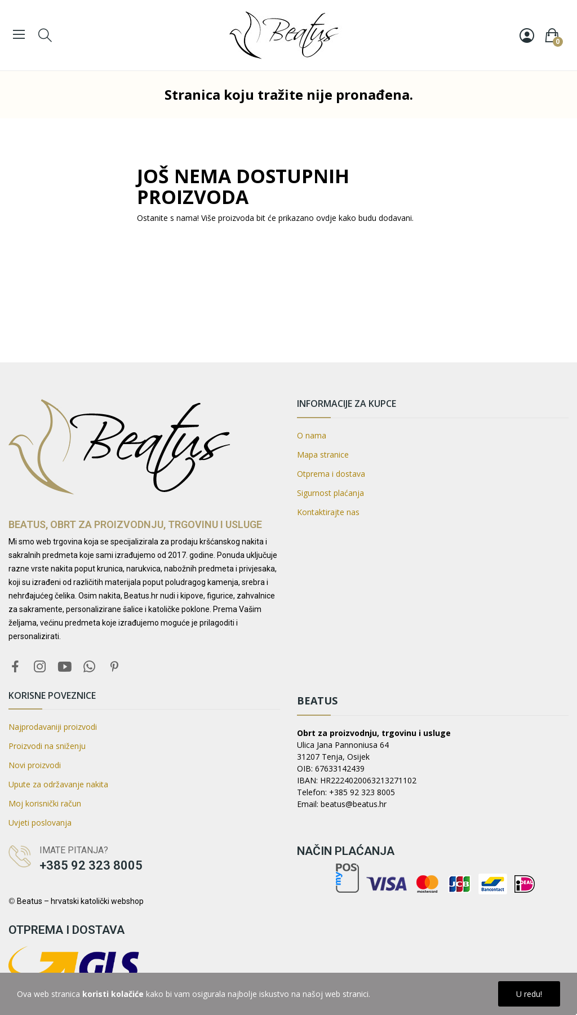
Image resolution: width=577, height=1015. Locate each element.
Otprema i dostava (331, 473)
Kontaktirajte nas (328, 512)
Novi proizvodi (34, 765)
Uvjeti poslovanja (40, 822)
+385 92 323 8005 (91, 865)
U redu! (529, 994)
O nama (311, 435)
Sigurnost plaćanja (330, 492)
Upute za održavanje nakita (58, 784)
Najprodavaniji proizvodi (52, 726)
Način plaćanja (345, 851)
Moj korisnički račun (44, 803)
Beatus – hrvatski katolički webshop (80, 901)
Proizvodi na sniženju (47, 746)
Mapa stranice (323, 454)
